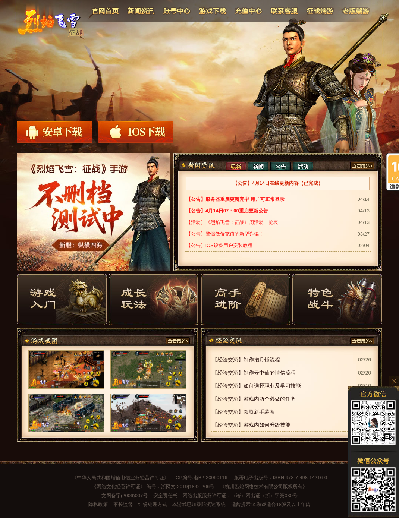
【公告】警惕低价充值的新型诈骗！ (225, 234)
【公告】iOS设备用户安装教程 (219, 245)
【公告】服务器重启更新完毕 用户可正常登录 (235, 199)
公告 (280, 166)
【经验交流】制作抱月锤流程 (246, 360)
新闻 (258, 166)
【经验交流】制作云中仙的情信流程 (254, 373)
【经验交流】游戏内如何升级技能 (251, 425)
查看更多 (362, 165)
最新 (236, 166)
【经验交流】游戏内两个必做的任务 (254, 399)
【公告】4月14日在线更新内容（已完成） (278, 183)
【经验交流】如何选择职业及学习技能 (256, 386)
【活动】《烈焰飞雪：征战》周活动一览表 (232, 222)
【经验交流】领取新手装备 (243, 412)
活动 (303, 166)
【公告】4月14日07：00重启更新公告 (227, 211)
